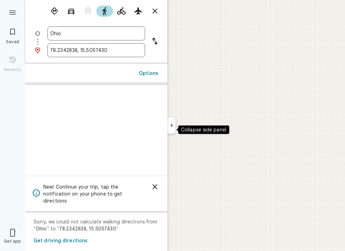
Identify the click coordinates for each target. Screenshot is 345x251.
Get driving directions (60, 240)
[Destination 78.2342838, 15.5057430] (96, 50)
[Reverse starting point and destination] (155, 41)
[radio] (54, 11)
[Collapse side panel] (171, 125)
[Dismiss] (155, 187)
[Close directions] (155, 11)
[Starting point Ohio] (96, 33)
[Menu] (12, 12)
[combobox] (96, 33)
